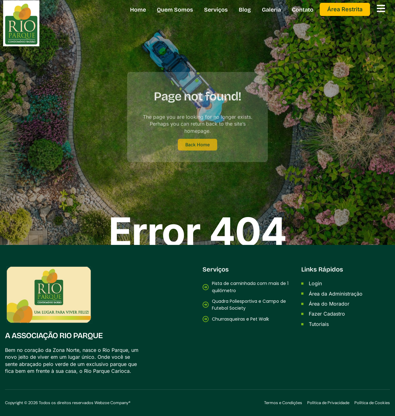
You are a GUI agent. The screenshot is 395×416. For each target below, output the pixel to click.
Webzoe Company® (112, 403)
